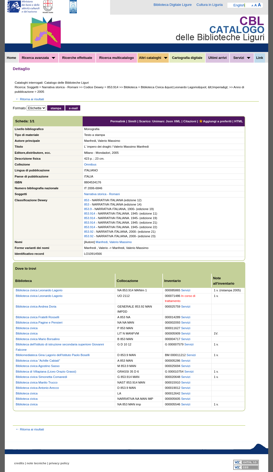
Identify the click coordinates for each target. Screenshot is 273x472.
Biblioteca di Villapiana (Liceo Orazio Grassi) (46, 371)
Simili (132, 121)
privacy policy (59, 463)
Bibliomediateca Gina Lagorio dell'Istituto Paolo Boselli (53, 355)
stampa (56, 108)
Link (259, 58)
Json (169, 121)
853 (86, 200)
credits (19, 463)
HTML (238, 121)
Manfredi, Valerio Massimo (114, 242)
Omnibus (90, 164)
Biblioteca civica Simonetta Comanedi (41, 376)
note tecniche (36, 463)
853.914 (89, 213)
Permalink (117, 121)
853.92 (88, 231)
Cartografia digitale (187, 58)
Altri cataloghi (153, 58)
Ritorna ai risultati (29, 99)
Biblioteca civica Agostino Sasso (37, 366)
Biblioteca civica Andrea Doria (36, 306)
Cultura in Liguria (209, 5)
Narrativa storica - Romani (102, 194)
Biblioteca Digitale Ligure (173, 5)
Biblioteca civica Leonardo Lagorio (39, 290)
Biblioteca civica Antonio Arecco (37, 387)
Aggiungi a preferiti (215, 121)
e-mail (73, 108)
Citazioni (189, 121)
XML (177, 121)
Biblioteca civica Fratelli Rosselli (37, 317)
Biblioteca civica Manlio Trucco (37, 382)
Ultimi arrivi (217, 58)
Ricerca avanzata (38, 58)
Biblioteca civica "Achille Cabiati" (38, 360)
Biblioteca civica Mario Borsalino (38, 339)
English (239, 5)
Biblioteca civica (27, 328)
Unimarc (158, 121)
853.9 (88, 209)
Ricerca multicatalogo (116, 58)
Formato (19, 108)
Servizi (241, 58)
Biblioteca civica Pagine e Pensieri (39, 322)
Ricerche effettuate (77, 58)
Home (11, 58)
